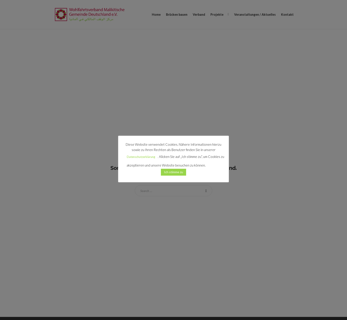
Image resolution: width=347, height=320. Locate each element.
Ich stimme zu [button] (173, 172)
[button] (213, 163)
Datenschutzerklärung (141, 157)
